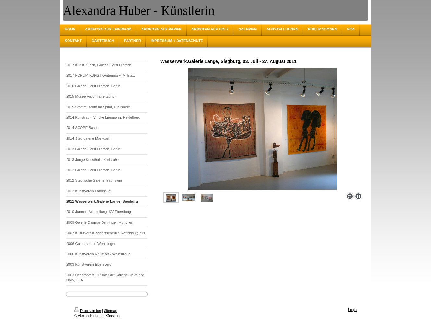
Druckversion (87, 311)
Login (352, 310)
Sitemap (110, 311)
